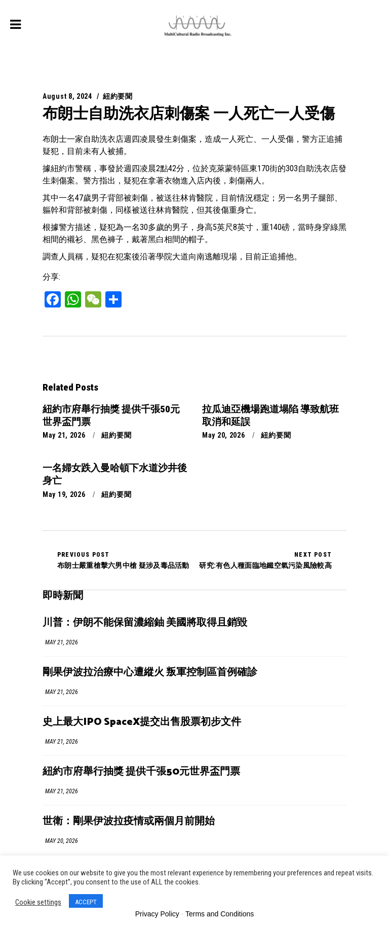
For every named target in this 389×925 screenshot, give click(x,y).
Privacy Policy (157, 914)
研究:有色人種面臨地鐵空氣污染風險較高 (265, 560)
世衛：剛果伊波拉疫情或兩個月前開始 (129, 821)
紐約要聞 (118, 96)
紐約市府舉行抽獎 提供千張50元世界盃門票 (141, 771)
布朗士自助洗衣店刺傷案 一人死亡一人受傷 (189, 113)
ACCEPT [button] (86, 902)
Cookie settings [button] (38, 902)
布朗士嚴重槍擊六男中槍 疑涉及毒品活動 (123, 560)
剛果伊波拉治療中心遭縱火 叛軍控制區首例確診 (150, 672)
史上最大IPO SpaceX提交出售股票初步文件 (142, 722)
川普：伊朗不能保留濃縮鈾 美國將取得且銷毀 (145, 622)
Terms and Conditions (219, 914)
